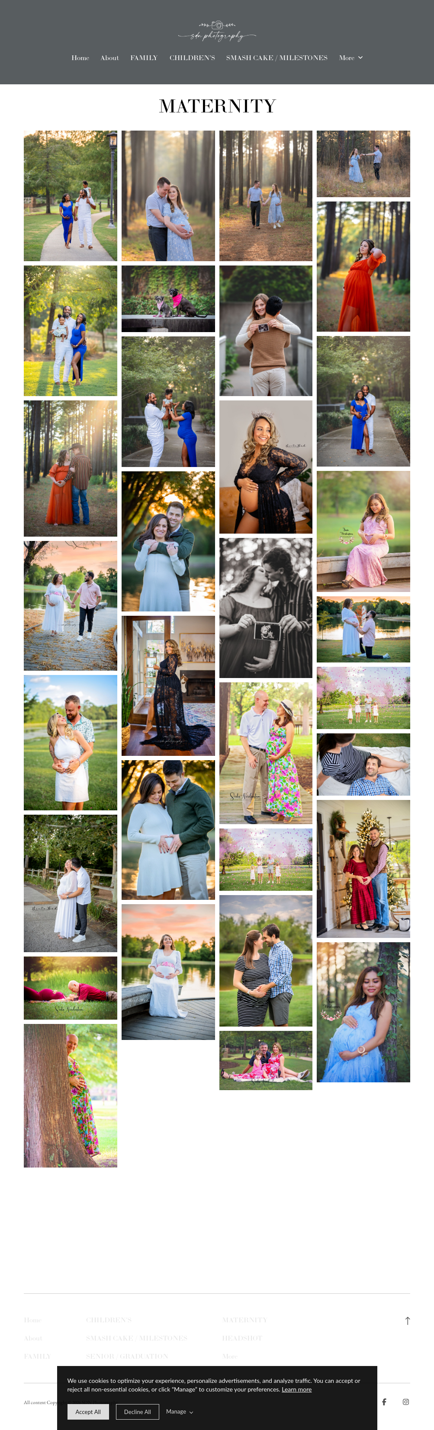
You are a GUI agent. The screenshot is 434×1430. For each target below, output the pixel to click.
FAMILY (144, 57)
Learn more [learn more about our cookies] (297, 1389)
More (351, 57)
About (109, 57)
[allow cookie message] (88, 1412)
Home (80, 57)
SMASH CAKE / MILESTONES (277, 57)
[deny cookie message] (137, 1412)
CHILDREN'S (192, 57)
